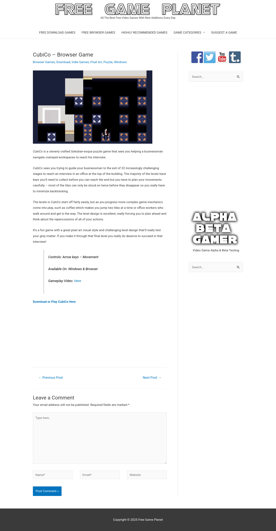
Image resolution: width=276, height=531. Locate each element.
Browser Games (44, 62)
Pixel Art (96, 62)
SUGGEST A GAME (224, 32)
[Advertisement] (100, 335)
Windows (120, 62)
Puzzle (108, 62)
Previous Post (50, 377)
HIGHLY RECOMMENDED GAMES (144, 32)
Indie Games (80, 62)
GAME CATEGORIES (187, 32)
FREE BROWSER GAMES (98, 32)
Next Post (152, 377)
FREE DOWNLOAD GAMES (57, 32)
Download (63, 62)
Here (77, 281)
